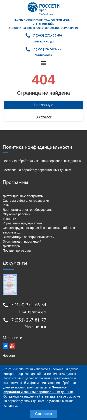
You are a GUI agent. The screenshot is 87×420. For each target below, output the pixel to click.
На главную (43, 105)
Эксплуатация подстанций (22, 241)
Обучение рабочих (16, 214)
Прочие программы (17, 250)
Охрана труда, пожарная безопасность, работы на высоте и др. (40, 230)
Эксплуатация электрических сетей (28, 237)
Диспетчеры (12, 246)
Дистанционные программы (23, 196)
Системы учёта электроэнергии (26, 200)
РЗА (6, 205)
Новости (9, 355)
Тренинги (9, 219)
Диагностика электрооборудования (28, 209)
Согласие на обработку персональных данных (37, 170)
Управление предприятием (22, 223)
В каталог (43, 117)
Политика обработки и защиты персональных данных (42, 161)
